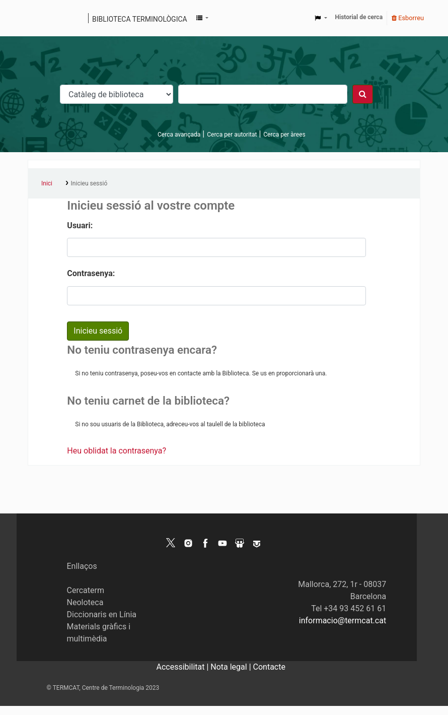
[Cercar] (362, 94)
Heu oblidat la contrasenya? (116, 451)
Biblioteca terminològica (139, 19)
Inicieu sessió (89, 183)
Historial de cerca (359, 17)
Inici (46, 183)
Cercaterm (85, 590)
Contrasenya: (91, 273)
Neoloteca (85, 602)
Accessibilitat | (184, 667)
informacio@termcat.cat (342, 620)
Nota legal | (231, 667)
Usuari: (80, 225)
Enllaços (82, 566)
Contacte (269, 667)
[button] (202, 18)
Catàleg (39, 18)
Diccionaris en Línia (102, 614)
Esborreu (408, 18)
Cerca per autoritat (232, 134)
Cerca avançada (179, 134)
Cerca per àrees (284, 134)
